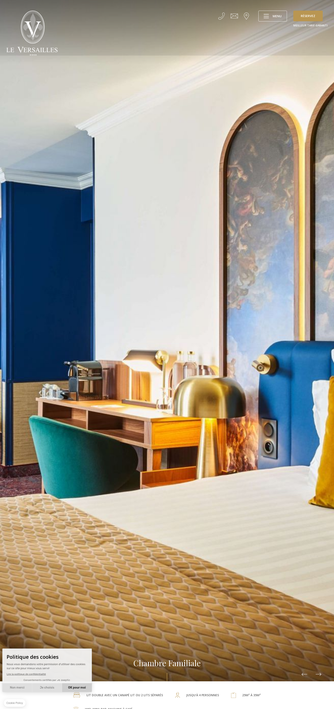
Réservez (308, 16)
